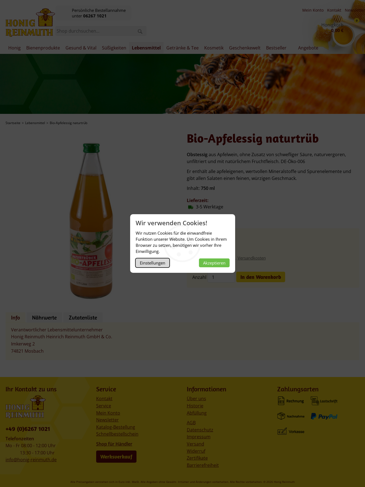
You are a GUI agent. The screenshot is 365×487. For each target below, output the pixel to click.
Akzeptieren (214, 263)
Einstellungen (152, 263)
